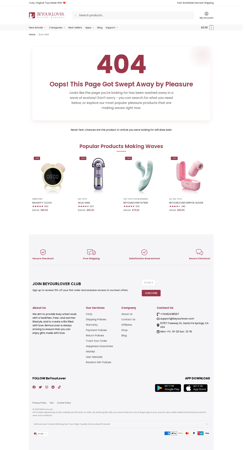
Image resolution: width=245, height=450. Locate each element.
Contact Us (128, 319)
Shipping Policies (96, 319)
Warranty (92, 325)
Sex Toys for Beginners (136, 199)
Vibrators (37, 199)
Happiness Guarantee (99, 346)
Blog (124, 335)
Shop (124, 330)
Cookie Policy (64, 402)
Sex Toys (82, 199)
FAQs (89, 314)
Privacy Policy (39, 402)
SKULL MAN (84, 202)
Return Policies (95, 335)
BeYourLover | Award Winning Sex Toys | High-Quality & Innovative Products (72, 424)
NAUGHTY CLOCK (42, 202)
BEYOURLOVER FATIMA (136, 202)
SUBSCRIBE (151, 293)
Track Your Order (96, 341)
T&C (52, 402)
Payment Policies (96, 330)
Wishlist (90, 351)
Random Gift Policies (98, 362)
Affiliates (126, 325)
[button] (207, 28)
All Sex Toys (175, 199)
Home (32, 34)
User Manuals (94, 357)
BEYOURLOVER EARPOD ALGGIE (186, 202)
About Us (127, 314)
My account (206, 15)
